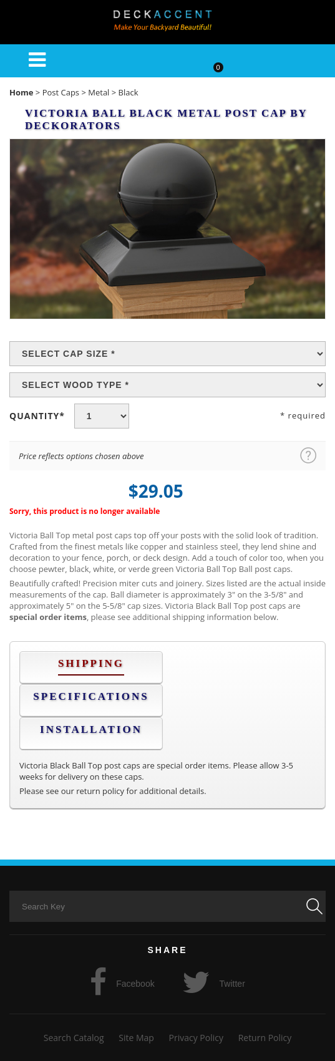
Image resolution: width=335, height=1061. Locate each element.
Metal (98, 92)
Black (128, 92)
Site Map (136, 1038)
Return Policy (265, 1038)
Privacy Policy (196, 1038)
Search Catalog (74, 1038)
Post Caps (60, 92)
